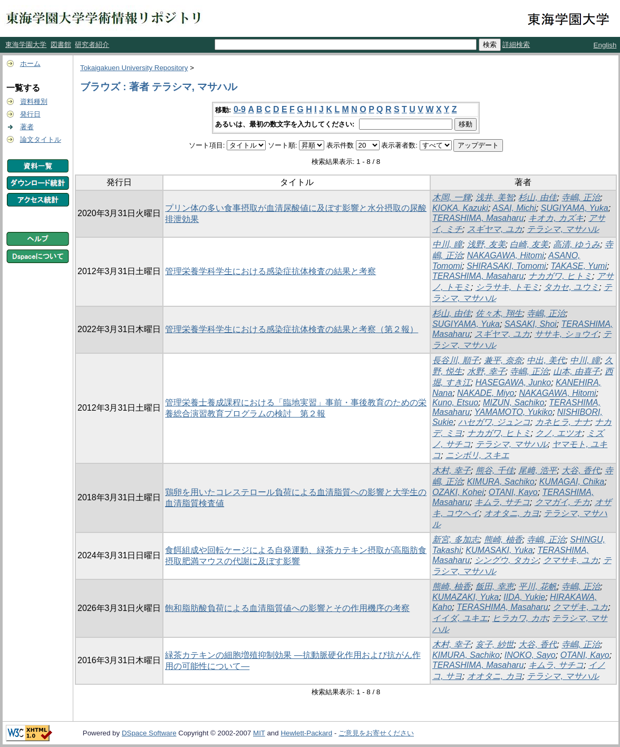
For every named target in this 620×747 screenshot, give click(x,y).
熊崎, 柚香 (503, 539)
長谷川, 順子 (455, 360)
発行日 (30, 114)
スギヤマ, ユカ (494, 229)
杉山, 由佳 (537, 197)
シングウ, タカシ (506, 560)
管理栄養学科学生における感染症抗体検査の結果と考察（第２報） (291, 329)
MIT (259, 733)
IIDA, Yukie (524, 597)
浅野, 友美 (486, 244)
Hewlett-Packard (306, 733)
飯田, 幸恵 (495, 586)
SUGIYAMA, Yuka (574, 207)
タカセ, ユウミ (571, 287)
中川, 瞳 (447, 244)
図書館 (61, 44)
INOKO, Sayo (530, 655)
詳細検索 (516, 44)
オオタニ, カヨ (511, 513)
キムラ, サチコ (502, 502)
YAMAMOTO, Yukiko (513, 412)
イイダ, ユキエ (460, 618)
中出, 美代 (546, 360)
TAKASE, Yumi (579, 265)
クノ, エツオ (558, 433)
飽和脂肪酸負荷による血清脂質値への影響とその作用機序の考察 (287, 608)
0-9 (240, 109)
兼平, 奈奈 (503, 360)
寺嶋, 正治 (580, 197)
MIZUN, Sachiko (513, 402)
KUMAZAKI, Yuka (465, 597)
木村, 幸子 (451, 470)
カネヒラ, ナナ (562, 422)
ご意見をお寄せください (376, 733)
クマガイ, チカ (562, 502)
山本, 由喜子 (576, 371)
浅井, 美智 (495, 197)
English (605, 45)
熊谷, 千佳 (495, 470)
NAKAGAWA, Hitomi (505, 255)
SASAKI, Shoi (531, 323)
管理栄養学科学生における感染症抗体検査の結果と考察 (270, 271)
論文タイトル (40, 139)
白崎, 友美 (529, 244)
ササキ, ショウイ (566, 333)
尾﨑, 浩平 (537, 470)
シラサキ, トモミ (507, 287)
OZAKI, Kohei (458, 492)
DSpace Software (149, 733)
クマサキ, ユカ (570, 560)
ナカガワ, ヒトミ (560, 275)
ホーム (30, 63)
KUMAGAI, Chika (572, 481)
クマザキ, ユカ (580, 607)
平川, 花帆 (537, 586)
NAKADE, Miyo (485, 393)
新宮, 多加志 (455, 539)
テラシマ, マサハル (563, 229)
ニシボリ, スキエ (477, 455)
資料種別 (33, 101)
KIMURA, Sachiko (501, 481)
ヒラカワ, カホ (520, 618)
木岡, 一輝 (451, 197)
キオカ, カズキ (556, 218)
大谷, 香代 (580, 470)
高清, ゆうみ (576, 244)
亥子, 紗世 (495, 644)
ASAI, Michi (514, 207)
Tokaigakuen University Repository (134, 68)
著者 (27, 127)
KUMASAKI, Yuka (499, 550)
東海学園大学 (25, 44)
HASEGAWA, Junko (513, 382)
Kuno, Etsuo (455, 402)
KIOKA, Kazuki (460, 207)
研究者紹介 (92, 44)
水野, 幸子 (486, 371)
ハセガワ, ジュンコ (494, 422)
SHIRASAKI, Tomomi (506, 265)
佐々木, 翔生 (499, 313)
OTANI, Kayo (513, 492)
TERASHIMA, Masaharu (478, 218)
